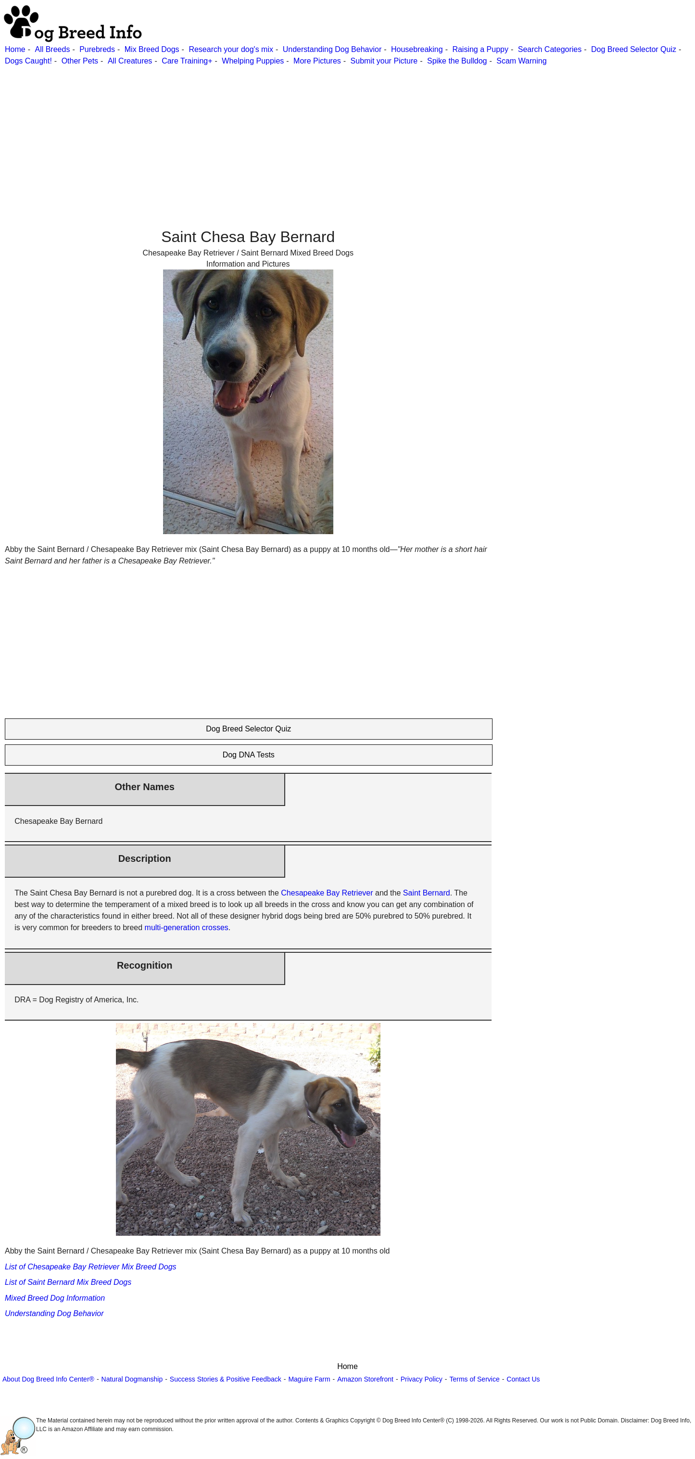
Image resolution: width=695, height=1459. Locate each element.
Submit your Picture (384, 61)
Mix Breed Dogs (152, 49)
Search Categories (550, 49)
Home (15, 49)
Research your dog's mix (231, 49)
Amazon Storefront (365, 1379)
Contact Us (523, 1379)
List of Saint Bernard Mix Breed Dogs (68, 1282)
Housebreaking (417, 49)
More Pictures (317, 61)
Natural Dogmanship (132, 1379)
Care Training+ (187, 61)
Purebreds (97, 49)
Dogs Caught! (28, 61)
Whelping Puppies (253, 61)
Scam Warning (521, 61)
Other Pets (80, 61)
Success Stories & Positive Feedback (225, 1379)
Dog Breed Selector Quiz (633, 49)
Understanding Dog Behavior (332, 49)
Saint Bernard (426, 893)
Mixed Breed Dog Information (55, 1298)
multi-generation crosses (186, 927)
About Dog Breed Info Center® (48, 1379)
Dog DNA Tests (249, 755)
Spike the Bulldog (457, 61)
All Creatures (130, 61)
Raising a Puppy (480, 49)
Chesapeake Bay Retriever (327, 893)
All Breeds (52, 49)
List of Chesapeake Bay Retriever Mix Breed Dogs (91, 1267)
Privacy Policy (421, 1379)
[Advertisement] (288, 134)
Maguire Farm (309, 1379)
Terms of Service (474, 1379)
